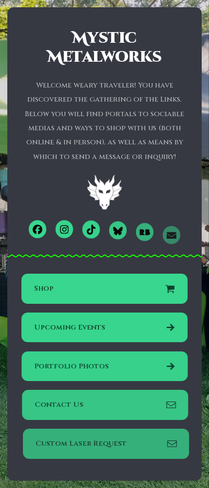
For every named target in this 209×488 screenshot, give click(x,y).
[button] (38, 229)
